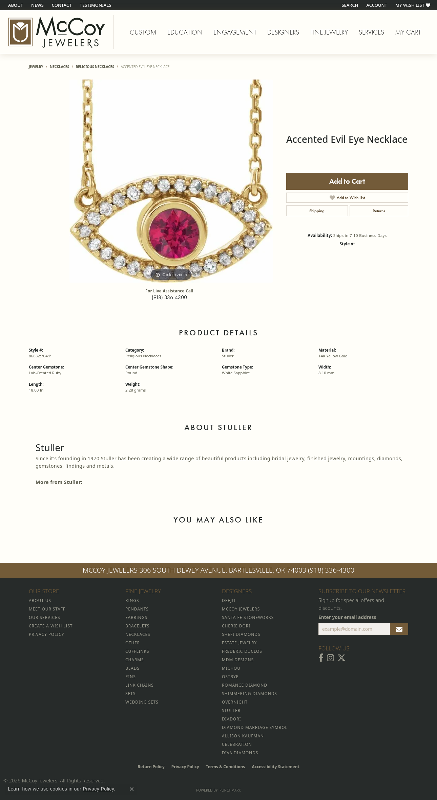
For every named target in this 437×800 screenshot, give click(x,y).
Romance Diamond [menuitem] (244, 685)
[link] (15, 5)
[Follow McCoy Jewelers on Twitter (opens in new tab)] (341, 658)
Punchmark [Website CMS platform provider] (230, 790)
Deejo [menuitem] (228, 600)
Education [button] (185, 32)
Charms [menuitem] (134, 660)
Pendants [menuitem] (137, 609)
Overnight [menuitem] (235, 702)
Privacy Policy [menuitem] (46, 634)
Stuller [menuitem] (231, 710)
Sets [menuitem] (130, 693)
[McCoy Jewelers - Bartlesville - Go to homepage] (56, 32)
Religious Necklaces (95, 66)
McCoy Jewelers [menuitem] (241, 609)
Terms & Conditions (225, 767)
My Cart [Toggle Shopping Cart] (408, 32)
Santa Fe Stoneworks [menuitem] (248, 617)
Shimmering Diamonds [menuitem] (249, 693)
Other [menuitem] (132, 643)
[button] (349, 5)
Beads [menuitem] (132, 668)
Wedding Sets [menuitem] (142, 702)
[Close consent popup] (132, 789)
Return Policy (151, 767)
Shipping (317, 211)
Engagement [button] (234, 32)
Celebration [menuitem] (237, 744)
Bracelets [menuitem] (137, 626)
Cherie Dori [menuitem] (236, 626)
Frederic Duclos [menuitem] (242, 651)
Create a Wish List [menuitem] (50, 626)
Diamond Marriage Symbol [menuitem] (255, 727)
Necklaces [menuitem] (137, 634)
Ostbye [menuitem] (230, 677)
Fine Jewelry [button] (329, 32)
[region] (171, 181)
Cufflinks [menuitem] (137, 651)
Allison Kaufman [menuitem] (243, 736)
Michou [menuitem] (231, 668)
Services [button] (371, 32)
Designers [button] (283, 32)
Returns (379, 211)
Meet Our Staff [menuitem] (47, 609)
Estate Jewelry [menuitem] (239, 643)
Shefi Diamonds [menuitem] (241, 634)
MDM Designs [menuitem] (238, 660)
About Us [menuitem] (40, 600)
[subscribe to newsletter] (399, 629)
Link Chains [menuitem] (139, 685)
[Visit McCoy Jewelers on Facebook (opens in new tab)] (321, 658)
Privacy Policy (185, 767)
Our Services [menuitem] (44, 617)
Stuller (228, 355)
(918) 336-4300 (169, 297)
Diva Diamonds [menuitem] (240, 753)
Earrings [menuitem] (136, 617)
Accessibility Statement (275, 767)
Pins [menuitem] (130, 677)
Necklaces (59, 66)
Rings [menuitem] (132, 600)
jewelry (36, 66)
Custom (143, 32)
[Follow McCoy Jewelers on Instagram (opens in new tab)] (330, 658)
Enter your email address (347, 617)
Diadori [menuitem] (231, 719)
